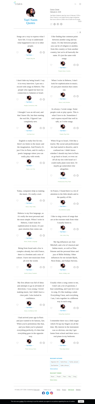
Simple (29, 242)
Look (64, 102)
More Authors (54, 369)
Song (60, 314)
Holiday (65, 273)
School (67, 349)
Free (34, 169)
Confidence (31, 311)
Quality (68, 210)
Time (61, 349)
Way (31, 58)
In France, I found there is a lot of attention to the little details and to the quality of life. (64, 194)
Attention (63, 210)
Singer (57, 10)
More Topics (53, 380)
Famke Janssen (73, 362)
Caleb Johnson (64, 365)
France (52, 10)
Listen (64, 235)
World (25, 273)
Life (28, 134)
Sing (67, 235)
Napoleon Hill (55, 362)
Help (30, 207)
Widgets (78, 390)
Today (34, 207)
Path (36, 311)
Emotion (68, 102)
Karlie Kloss (64, 362)
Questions (67, 314)
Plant (69, 182)
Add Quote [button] (71, 390)
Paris (66, 182)
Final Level (36, 390)
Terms (58, 390)
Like (61, 235)
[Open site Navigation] (80, 4)
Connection (31, 105)
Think (26, 349)
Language (34, 242)
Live (31, 169)
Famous (31, 349)
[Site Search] (75, 4)
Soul (33, 134)
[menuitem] (77, 32)
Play (65, 134)
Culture (30, 273)
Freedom (34, 273)
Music (64, 71)
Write (67, 134)
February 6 (53, 12)
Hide (36, 105)
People (28, 58)
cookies (21, 401)
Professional (61, 182)
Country (68, 71)
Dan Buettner (54, 365)
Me (34, 58)
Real (30, 134)
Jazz (68, 273)
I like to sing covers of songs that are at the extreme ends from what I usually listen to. (64, 219)
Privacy (64, 390)
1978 (59, 12)
